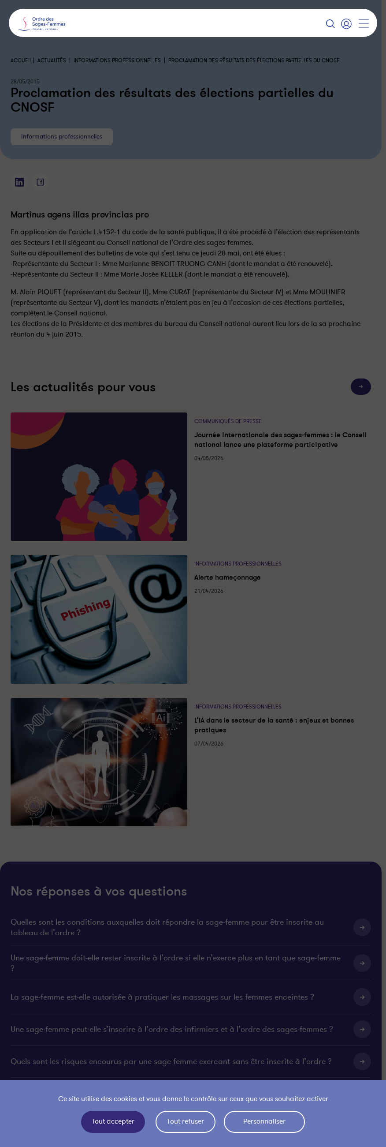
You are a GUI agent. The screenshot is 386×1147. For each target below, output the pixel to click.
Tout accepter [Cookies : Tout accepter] (113, 1121)
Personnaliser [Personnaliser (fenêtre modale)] (264, 1121)
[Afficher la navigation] (363, 23)
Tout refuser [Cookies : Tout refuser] (185, 1121)
